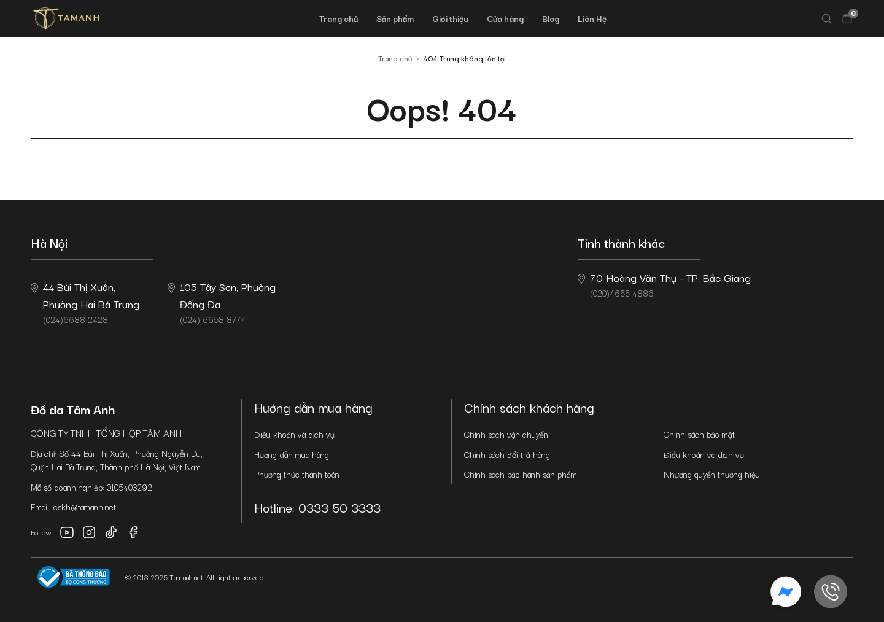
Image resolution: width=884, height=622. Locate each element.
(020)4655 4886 (664, 284)
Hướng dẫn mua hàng (291, 454)
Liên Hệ (592, 18)
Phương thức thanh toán (296, 474)
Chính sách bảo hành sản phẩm (520, 474)
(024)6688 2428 (85, 302)
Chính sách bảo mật (699, 434)
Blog (550, 18)
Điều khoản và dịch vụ (294, 434)
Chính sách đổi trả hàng (507, 454)
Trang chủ (338, 18)
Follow (41, 532)
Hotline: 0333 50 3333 (317, 507)
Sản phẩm (395, 18)
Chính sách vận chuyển (506, 434)
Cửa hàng (505, 18)
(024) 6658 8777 (222, 302)
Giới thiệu (450, 18)
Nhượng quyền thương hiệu (712, 474)
